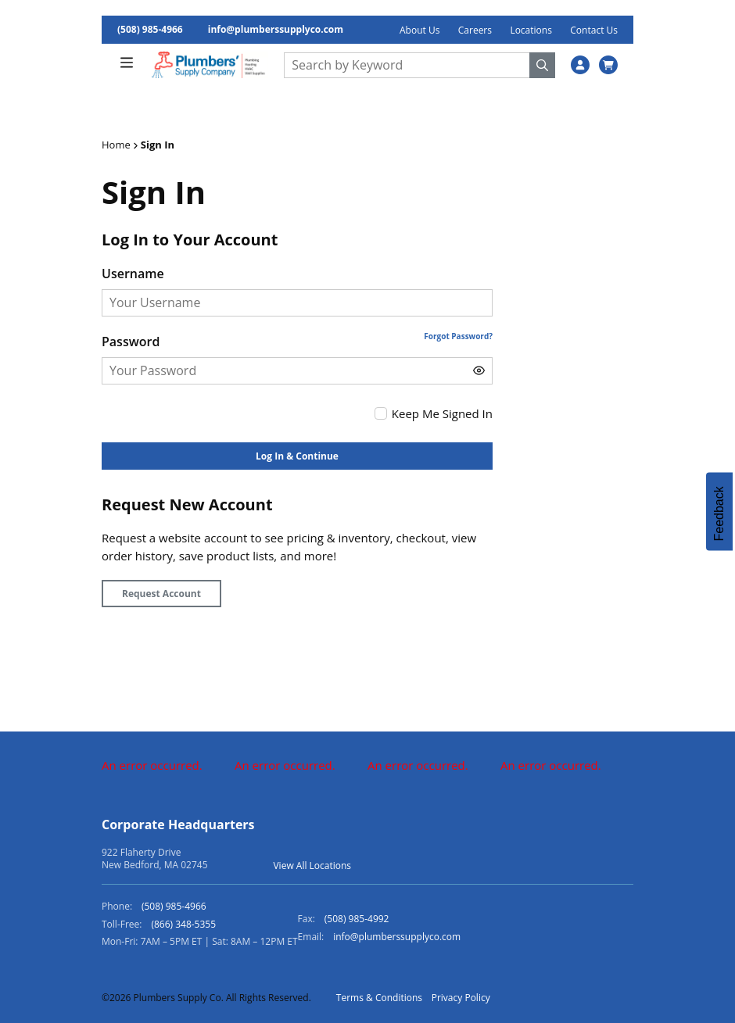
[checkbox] (381, 413)
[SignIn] (580, 64)
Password (131, 341)
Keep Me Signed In (442, 413)
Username (133, 273)
